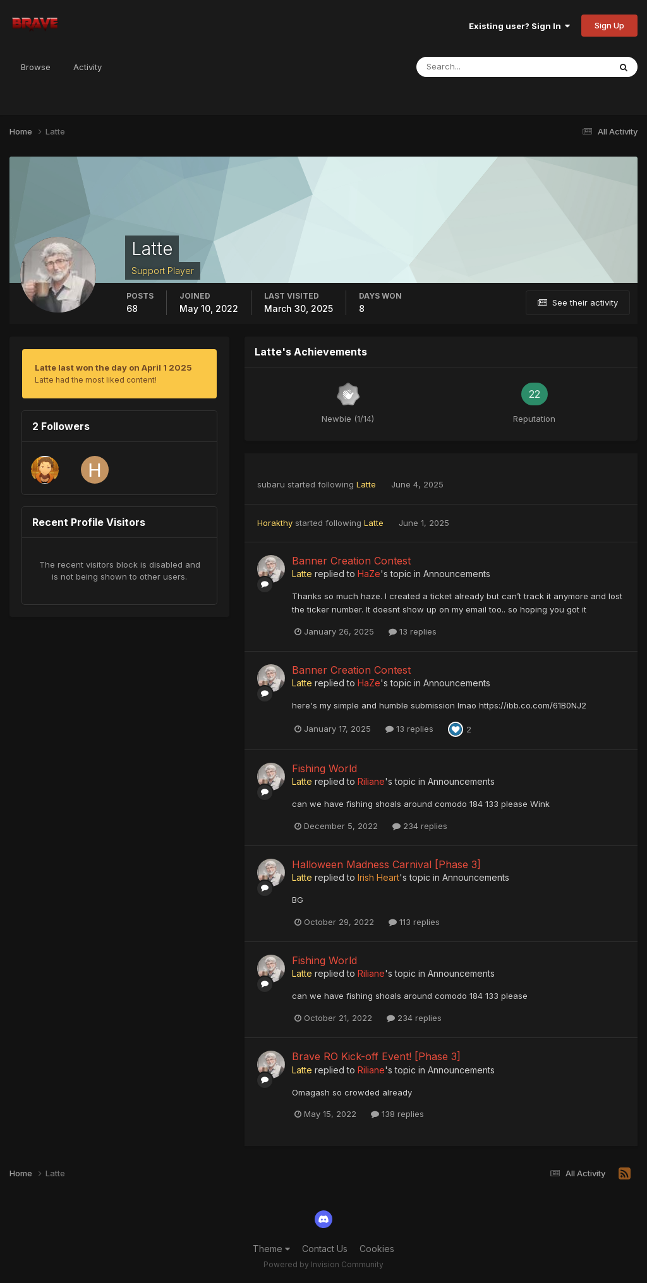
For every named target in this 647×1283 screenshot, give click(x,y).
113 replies (414, 922)
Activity (87, 67)
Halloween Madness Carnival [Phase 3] (386, 864)
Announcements (456, 573)
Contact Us (325, 1248)
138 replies (397, 1114)
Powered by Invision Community (323, 1264)
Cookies (377, 1248)
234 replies (419, 826)
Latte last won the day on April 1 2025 (113, 367)
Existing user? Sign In (519, 26)
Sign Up (609, 25)
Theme (271, 1248)
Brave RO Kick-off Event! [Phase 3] (376, 1056)
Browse (36, 67)
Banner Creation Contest (351, 560)
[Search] (472, 67)
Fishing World (324, 768)
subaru (271, 484)
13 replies (413, 631)
